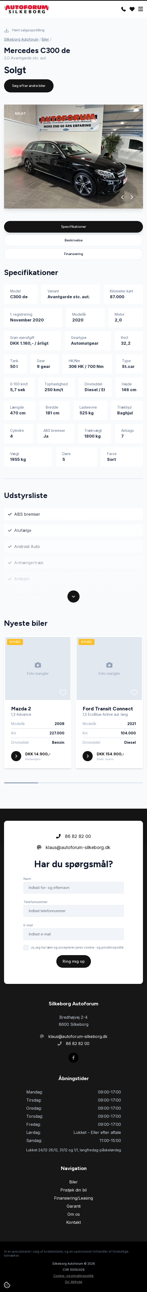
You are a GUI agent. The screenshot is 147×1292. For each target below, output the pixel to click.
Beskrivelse (73, 240)
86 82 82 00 (73, 836)
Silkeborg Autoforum (21, 39)
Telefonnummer (35, 902)
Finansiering (73, 254)
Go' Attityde (73, 1282)
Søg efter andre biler (28, 86)
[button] (122, 197)
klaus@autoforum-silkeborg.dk (73, 847)
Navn (27, 879)
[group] (73, 157)
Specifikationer (73, 227)
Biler (45, 39)
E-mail (28, 925)
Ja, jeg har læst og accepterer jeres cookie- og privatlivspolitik (77, 947)
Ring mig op (74, 961)
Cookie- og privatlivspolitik (73, 1276)
